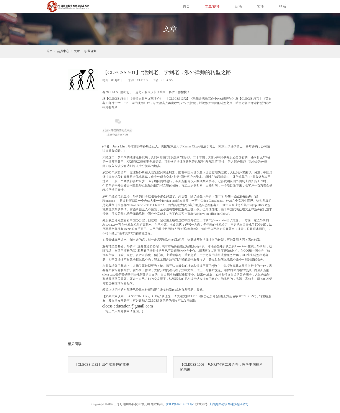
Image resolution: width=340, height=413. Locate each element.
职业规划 (90, 51)
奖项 (260, 6)
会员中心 (63, 51)
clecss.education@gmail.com (127, 306)
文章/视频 (212, 6)
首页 (186, 6)
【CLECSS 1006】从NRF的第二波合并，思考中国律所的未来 (221, 367)
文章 (77, 51)
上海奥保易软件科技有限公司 (228, 404)
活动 (238, 6)
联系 (282, 6)
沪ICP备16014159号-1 (180, 404)
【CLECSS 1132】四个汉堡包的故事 (101, 364)
